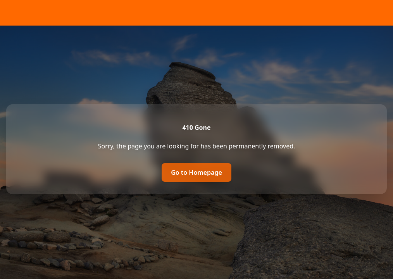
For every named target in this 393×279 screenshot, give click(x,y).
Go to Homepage (196, 172)
